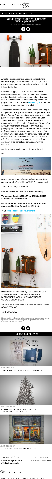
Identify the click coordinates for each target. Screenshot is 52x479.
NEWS (2, 5)
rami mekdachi (38, 320)
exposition (45, 318)
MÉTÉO (3, 24)
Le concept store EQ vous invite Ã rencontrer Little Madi (19, 411)
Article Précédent (11, 457)
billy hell (12, 318)
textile (12, 321)
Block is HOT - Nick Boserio (41, 461)
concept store (30, 318)
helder (3, 320)
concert (38, 318)
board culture (20, 318)
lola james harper (26, 320)
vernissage (19, 321)
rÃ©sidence (5, 321)
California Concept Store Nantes (19, 449)
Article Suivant (42, 457)
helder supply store (13, 320)
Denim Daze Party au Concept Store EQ (21, 370)
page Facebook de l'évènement (21, 211)
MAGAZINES (17, 5)
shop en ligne (34, 102)
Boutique (15, 24)
